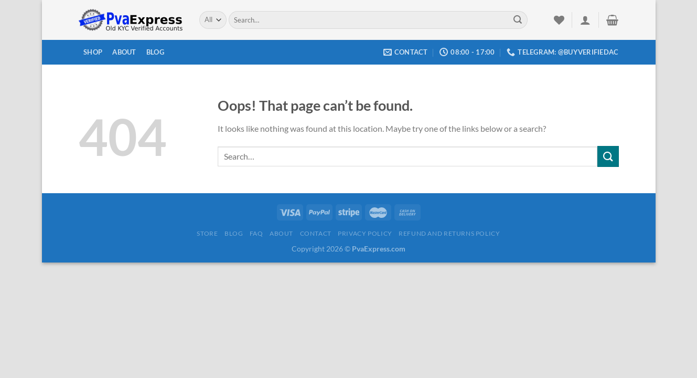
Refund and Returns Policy (449, 233)
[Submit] (518, 20)
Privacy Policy (365, 233)
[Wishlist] (559, 20)
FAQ (256, 233)
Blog (155, 52)
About (124, 52)
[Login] (585, 20)
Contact (315, 233)
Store (207, 233)
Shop (92, 52)
